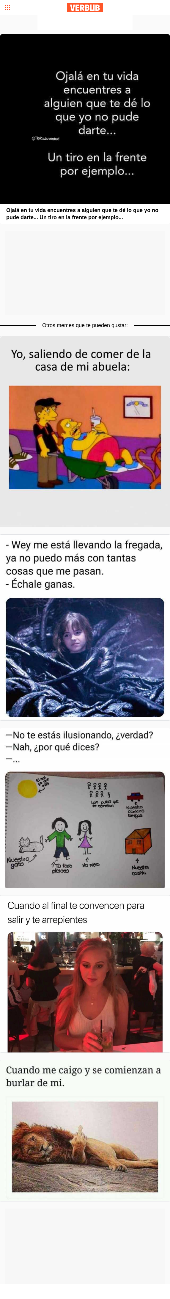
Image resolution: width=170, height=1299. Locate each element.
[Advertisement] (85, 22)
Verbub (85, 7)
